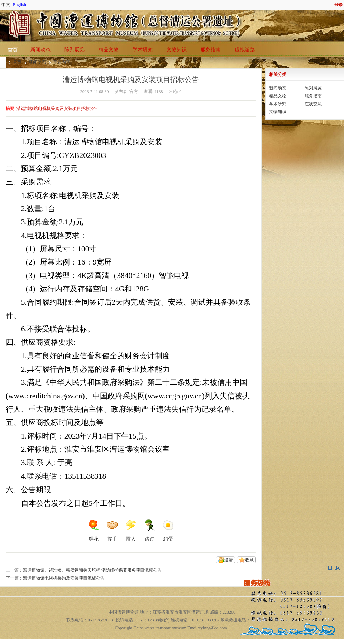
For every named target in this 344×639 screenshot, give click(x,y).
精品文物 (109, 49)
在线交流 (313, 103)
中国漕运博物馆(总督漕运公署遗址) (3, 62)
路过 (149, 530)
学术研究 (143, 49)
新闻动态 (40, 49)
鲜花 (93, 530)
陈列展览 (74, 49)
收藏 (249, 559)
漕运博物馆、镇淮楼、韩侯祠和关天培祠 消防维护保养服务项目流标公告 (92, 570)
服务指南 (211, 49)
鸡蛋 (168, 530)
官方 (133, 91)
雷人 (131, 530)
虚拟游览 (245, 49)
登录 (338, 4)
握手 (112, 530)
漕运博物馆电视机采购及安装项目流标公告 (64, 578)
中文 (5, 4)
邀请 (228, 559)
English (19, 4)
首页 (13, 50)
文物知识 (177, 49)
